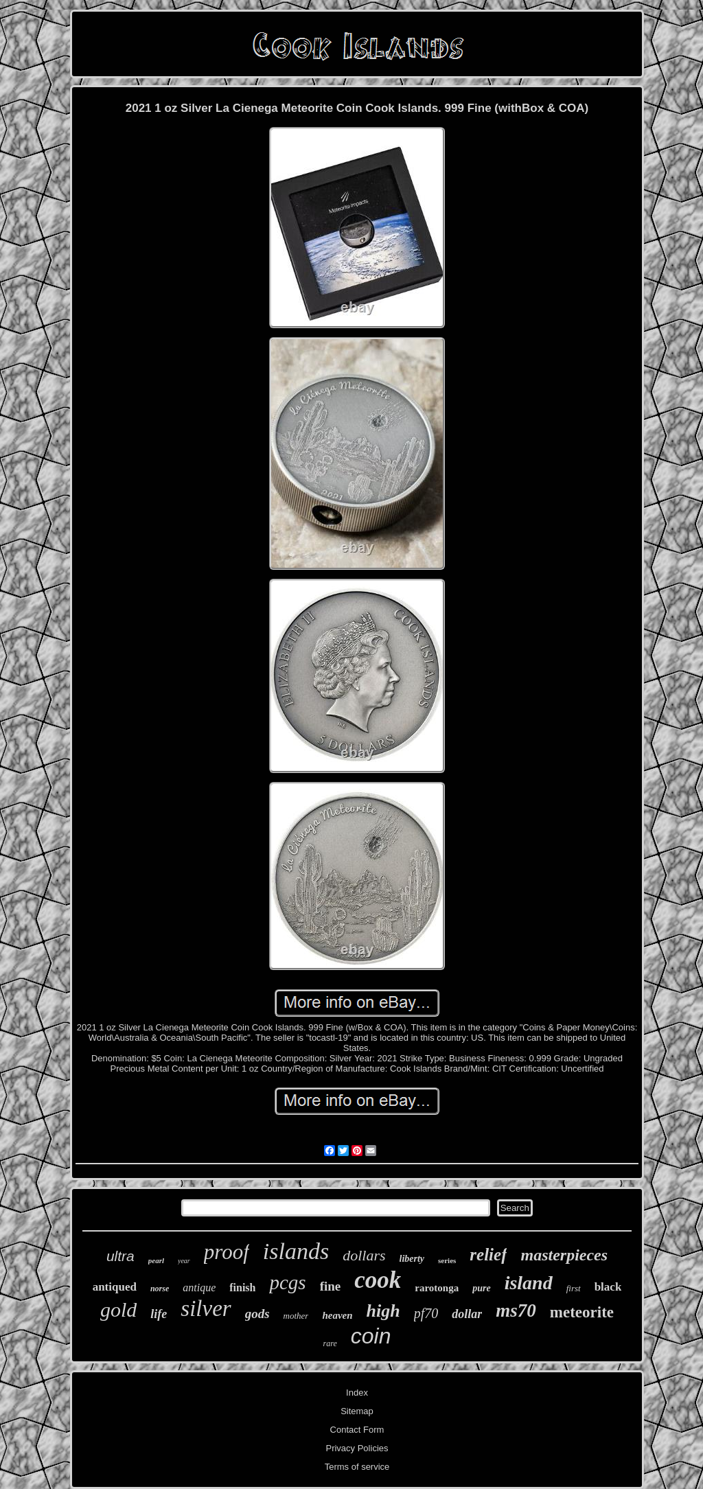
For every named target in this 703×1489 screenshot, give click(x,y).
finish (242, 1287)
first (573, 1288)
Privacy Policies (356, 1448)
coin (371, 1336)
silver (206, 1308)
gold (118, 1309)
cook (377, 1280)
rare (330, 1343)
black (608, 1286)
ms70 (516, 1310)
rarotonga (437, 1287)
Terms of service (357, 1467)
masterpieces (564, 1255)
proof (226, 1252)
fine (330, 1286)
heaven (337, 1315)
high (383, 1311)
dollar (467, 1314)
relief (488, 1254)
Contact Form (357, 1429)
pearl (156, 1260)
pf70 (426, 1313)
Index (357, 1392)
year (184, 1261)
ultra (120, 1256)
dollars (364, 1255)
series (447, 1260)
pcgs (287, 1282)
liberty (412, 1259)
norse (159, 1288)
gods (257, 1313)
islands (296, 1251)
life (158, 1314)
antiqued (115, 1286)
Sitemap (357, 1411)
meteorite (582, 1312)
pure (481, 1288)
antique (199, 1287)
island (529, 1282)
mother (296, 1316)
